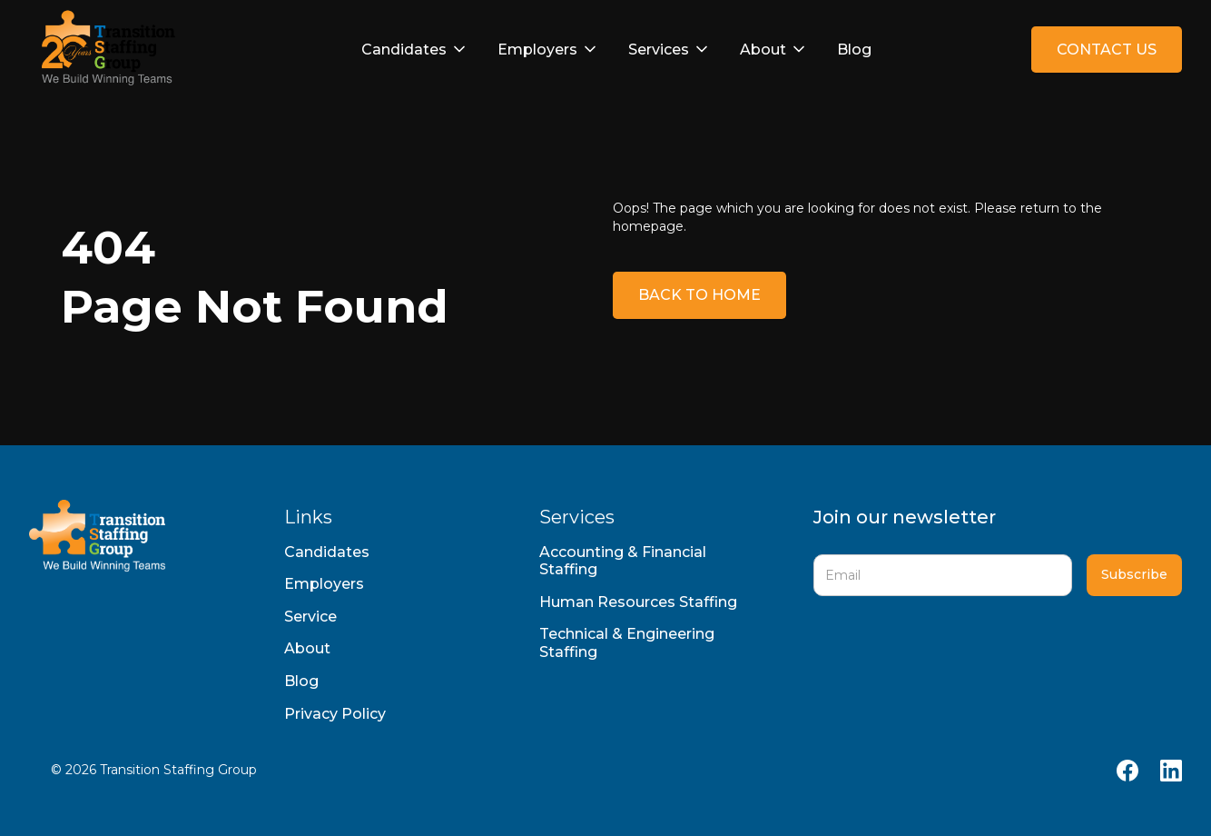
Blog (854, 49)
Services (658, 49)
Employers (537, 49)
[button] (415, 50)
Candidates (404, 49)
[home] (104, 49)
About (763, 49)
